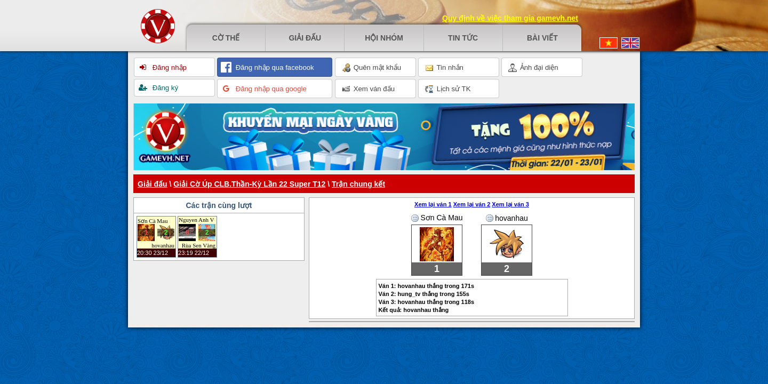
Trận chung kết (358, 184)
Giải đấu (305, 38)
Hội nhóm (384, 38)
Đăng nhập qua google (270, 89)
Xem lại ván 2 (472, 204)
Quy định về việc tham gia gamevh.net (510, 18)
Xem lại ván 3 (510, 204)
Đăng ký (164, 88)
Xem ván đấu (368, 89)
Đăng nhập (168, 67)
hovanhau (162, 245)
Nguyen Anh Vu (196, 220)
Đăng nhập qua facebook (274, 67)
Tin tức (463, 38)
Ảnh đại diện (533, 67)
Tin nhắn (444, 67)
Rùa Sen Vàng (198, 245)
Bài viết (542, 38)
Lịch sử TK (447, 89)
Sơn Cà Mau (153, 221)
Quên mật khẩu (371, 67)
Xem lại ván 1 (433, 204)
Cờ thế (226, 38)
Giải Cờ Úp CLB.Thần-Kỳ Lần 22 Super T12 (249, 184)
